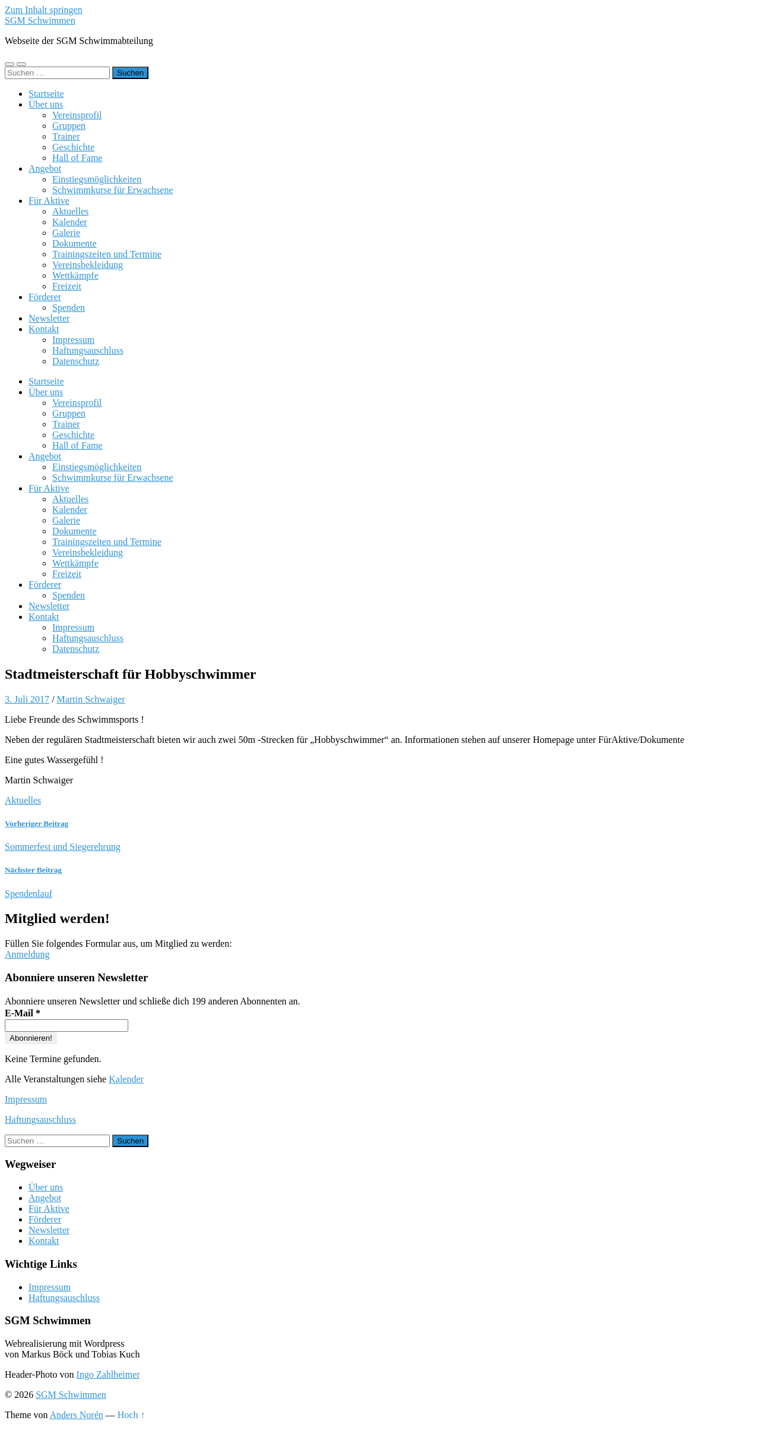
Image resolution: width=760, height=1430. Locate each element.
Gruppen (69, 126)
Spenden (68, 308)
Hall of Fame (77, 158)
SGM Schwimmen (40, 20)
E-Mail (22, 1013)
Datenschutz (75, 361)
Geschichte (73, 147)
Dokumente (74, 243)
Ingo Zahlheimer (108, 1374)
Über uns (45, 104)
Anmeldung (27, 954)
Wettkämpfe (75, 275)
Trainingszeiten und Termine (107, 254)
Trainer (66, 136)
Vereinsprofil (77, 115)
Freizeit (66, 286)
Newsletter (48, 318)
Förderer (44, 297)
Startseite (46, 94)
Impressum (73, 340)
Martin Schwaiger (91, 699)
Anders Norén (76, 1415)
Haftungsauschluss (88, 350)
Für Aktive (48, 201)
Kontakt (43, 329)
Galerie (66, 233)
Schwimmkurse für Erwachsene (112, 190)
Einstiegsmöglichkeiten (96, 179)
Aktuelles (70, 211)
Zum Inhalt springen (44, 10)
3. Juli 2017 (27, 699)
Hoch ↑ (131, 1415)
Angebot (44, 168)
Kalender (69, 222)
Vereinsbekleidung (87, 265)
